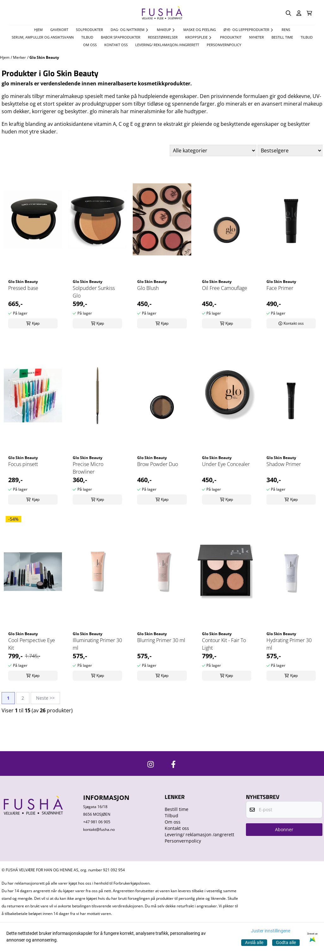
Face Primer (279, 288)
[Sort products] (290, 150)
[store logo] (162, 13)
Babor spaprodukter (120, 37)
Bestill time (282, 37)
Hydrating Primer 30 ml (289, 644)
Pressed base (23, 288)
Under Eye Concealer (226, 464)
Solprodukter (89, 29)
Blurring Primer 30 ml (161, 640)
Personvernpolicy (224, 44)
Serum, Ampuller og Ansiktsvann (43, 37)
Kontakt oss (116, 44)
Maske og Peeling (199, 29)
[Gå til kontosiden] (299, 13)
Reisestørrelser (163, 37)
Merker (19, 57)
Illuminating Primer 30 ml (97, 644)
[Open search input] (288, 13)
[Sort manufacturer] (213, 150)
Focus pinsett (23, 464)
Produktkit (230, 37)
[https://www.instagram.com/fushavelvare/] (150, 764)
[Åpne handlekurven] (309, 13)
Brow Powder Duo (157, 464)
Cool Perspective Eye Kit (31, 644)
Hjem (4, 57)
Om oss (90, 44)
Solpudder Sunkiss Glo (94, 292)
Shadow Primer (283, 464)
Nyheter (256, 37)
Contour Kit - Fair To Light (224, 644)
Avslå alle (254, 942)
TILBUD (87, 37)
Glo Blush (148, 288)
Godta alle (286, 942)
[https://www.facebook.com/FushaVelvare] (173, 764)
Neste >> (45, 698)
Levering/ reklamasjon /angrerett (167, 44)
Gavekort (59, 29)
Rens (286, 29)
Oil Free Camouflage (224, 288)
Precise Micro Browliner (88, 468)
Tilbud (307, 37)
